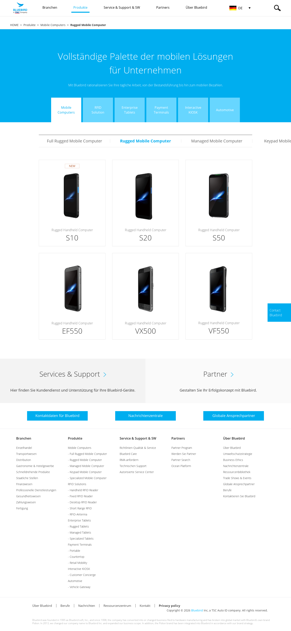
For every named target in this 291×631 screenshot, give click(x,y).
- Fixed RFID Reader (80, 496)
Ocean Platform (181, 466)
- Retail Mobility (77, 563)
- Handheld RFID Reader (83, 490)
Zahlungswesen (26, 502)
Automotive (75, 581)
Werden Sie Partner (183, 454)
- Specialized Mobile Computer (87, 478)
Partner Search (180, 460)
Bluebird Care (128, 454)
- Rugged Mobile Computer (85, 460)
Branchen (23, 438)
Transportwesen (26, 454)
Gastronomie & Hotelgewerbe (35, 466)
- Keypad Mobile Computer (85, 472)
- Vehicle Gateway (79, 587)
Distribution (23, 460)
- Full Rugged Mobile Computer (87, 454)
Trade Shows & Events (237, 478)
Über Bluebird (234, 438)
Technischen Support (133, 466)
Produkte (29, 25)
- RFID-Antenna (77, 514)
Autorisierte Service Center (137, 472)
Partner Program (181, 448)
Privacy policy (169, 606)
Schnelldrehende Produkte (33, 472)
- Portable (74, 551)
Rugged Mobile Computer (145, 141)
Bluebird (197, 610)
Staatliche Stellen (27, 478)
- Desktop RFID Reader (82, 502)
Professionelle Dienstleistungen (36, 490)
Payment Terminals (80, 544)
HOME (14, 25)
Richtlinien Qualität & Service (138, 448)
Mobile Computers (52, 25)
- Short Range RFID (80, 508)
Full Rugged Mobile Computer (74, 141)
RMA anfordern (129, 460)
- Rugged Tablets (78, 526)
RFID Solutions (77, 484)
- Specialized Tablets (81, 538)
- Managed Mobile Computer (86, 466)
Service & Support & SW (138, 438)
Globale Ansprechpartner (239, 484)
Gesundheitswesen (28, 496)
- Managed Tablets (79, 532)
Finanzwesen (24, 484)
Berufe (227, 490)
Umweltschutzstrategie (237, 454)
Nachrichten (86, 606)
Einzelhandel (24, 448)
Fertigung (22, 508)
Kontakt (145, 606)
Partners (178, 438)
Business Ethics (233, 460)
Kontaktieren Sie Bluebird (239, 496)
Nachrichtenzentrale (236, 466)
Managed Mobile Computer (216, 141)
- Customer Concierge (82, 575)
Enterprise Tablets (79, 520)
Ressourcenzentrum (117, 606)
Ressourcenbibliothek (236, 472)
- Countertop (76, 557)
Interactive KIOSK (79, 569)
